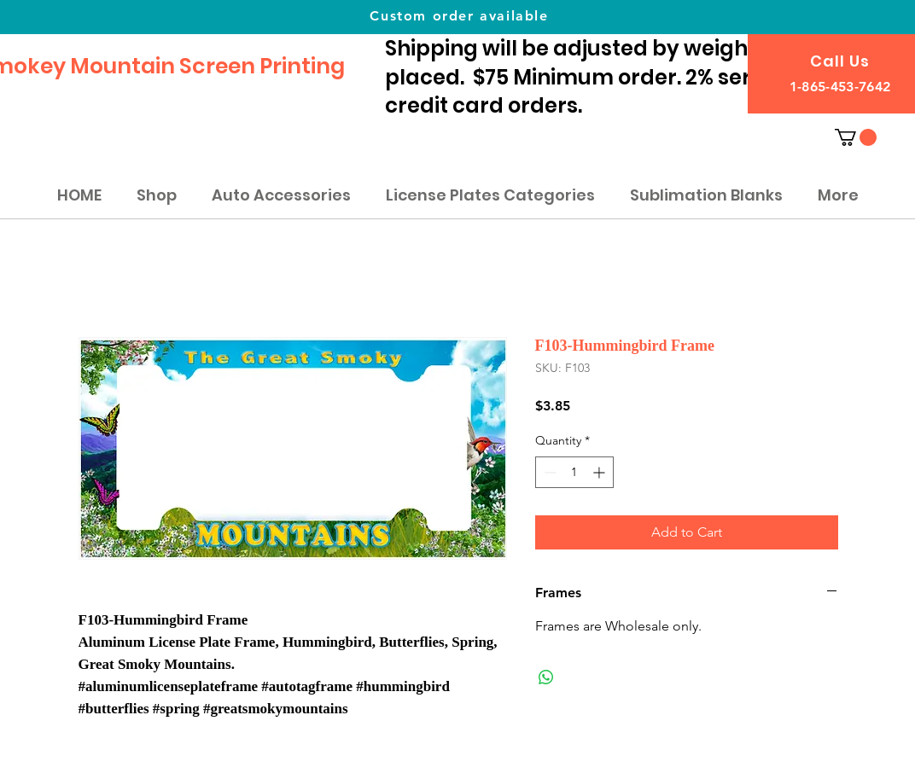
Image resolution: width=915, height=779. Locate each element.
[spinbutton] (574, 472)
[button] (856, 137)
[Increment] (600, 472)
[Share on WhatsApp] (546, 677)
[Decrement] (548, 472)
